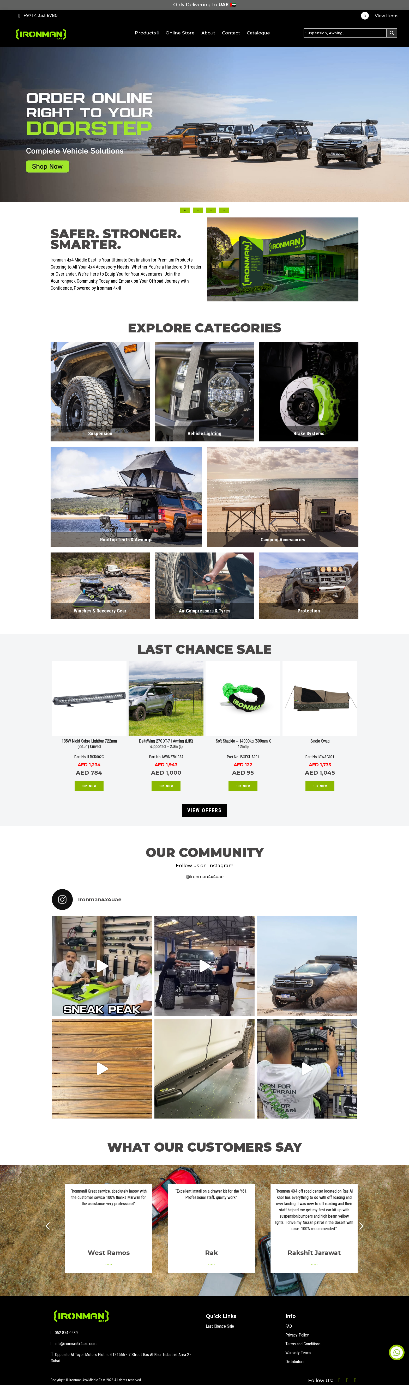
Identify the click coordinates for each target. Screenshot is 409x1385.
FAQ (289, 1322)
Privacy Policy (298, 1331)
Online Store (180, 32)
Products (147, 32)
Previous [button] (43, 162)
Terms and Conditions (305, 1340)
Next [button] (365, 162)
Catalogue (258, 32)
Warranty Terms (300, 1348)
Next (355, 1222)
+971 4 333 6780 (38, 15)
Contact (231, 32)
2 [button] (198, 210)
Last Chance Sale (222, 1322)
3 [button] (211, 210)
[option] (204, 124)
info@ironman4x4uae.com (77, 1340)
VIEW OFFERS (204, 808)
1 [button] (185, 210)
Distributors (296, 1357)
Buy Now (89, 786)
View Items (380, 16)
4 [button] (224, 210)
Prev (53, 1222)
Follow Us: (307, 1378)
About (208, 32)
